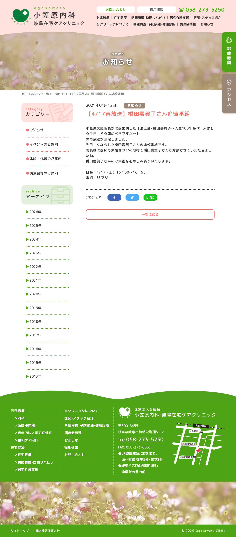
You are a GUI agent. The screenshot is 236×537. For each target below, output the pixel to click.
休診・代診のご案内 (45, 158)
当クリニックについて (113, 24)
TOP (24, 94)
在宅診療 (17, 444)
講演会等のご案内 (43, 173)
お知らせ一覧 (40, 94)
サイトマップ (20, 531)
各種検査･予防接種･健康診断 (154, 24)
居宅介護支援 (179, 17)
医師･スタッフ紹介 (207, 17)
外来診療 (103, 17)
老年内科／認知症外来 (35, 431)
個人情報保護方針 (48, 531)
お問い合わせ (116, 9)
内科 (21, 417)
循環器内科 (26, 424)
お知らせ (206, 24)
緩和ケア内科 (28, 438)
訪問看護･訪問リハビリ (148, 17)
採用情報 (156, 9)
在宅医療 (120, 17)
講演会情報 (188, 24)
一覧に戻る (150, 214)
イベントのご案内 (43, 144)
